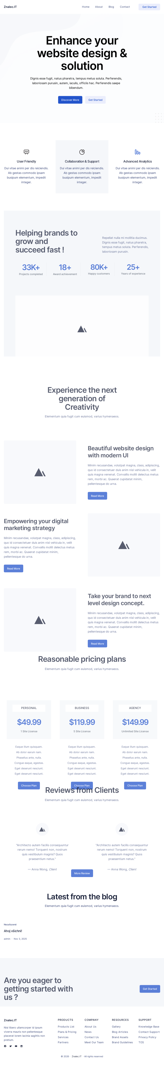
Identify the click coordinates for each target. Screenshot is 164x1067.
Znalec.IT (10, 7)
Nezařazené (10, 924)
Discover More (70, 105)
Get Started (149, 7)
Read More (97, 531)
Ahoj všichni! (13, 931)
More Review (82, 876)
